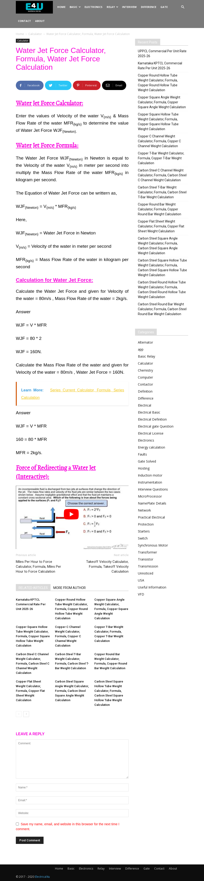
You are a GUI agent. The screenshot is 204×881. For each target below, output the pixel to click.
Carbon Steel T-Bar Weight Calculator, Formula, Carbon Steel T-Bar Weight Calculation (162, 192)
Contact (24, 21)
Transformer (147, 552)
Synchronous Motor (153, 545)
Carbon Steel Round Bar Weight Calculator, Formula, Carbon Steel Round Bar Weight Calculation (162, 309)
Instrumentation (150, 482)
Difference (148, 7)
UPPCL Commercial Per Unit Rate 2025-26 (162, 53)
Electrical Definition (152, 419)
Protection (146, 524)
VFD (141, 594)
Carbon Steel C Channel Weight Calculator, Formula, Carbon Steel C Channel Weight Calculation (32, 663)
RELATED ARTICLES (33, 588)
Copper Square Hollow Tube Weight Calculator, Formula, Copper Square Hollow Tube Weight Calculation (33, 636)
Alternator (145, 342)
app (140, 349)
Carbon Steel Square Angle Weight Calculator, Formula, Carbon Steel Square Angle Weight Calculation (72, 691)
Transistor (145, 559)
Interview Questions (153, 489)
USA (141, 580)
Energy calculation (151, 447)
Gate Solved (147, 461)
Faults (142, 454)
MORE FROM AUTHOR (69, 588)
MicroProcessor (150, 496)
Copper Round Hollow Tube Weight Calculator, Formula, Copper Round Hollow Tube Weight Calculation (71, 609)
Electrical (144, 405)
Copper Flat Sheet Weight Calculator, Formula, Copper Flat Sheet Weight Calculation (30, 691)
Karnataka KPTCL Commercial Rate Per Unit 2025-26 (31, 604)
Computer (145, 377)
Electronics (93, 7)
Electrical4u (42, 877)
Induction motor (150, 475)
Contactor (145, 384)
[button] (182, 7)
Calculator (35, 34)
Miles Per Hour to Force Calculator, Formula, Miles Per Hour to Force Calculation (38, 567)
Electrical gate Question (155, 426)
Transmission (148, 566)
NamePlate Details (152, 503)
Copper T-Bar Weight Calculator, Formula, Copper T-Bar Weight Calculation (161, 158)
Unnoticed (145, 573)
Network (144, 510)
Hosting (144, 468)
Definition (145, 391)
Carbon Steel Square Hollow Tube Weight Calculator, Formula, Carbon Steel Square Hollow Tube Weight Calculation (162, 267)
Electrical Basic (149, 412)
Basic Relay (146, 356)
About (40, 21)
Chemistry (145, 370)
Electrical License (150, 433)
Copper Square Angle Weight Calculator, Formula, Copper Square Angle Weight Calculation (111, 609)
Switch (143, 538)
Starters (144, 531)
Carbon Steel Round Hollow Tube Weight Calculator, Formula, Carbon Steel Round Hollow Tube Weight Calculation (162, 289)
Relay (112, 7)
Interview (129, 7)
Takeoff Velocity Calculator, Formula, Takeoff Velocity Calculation (107, 567)
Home (61, 7)
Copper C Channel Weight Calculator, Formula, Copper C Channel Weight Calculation (68, 636)
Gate (164, 7)
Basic (75, 7)
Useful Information (152, 587)
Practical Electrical (151, 517)
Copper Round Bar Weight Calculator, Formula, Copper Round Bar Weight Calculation (159, 209)
